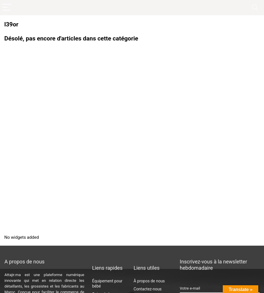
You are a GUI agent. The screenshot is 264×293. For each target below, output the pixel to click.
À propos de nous (149, 281)
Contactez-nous (148, 289)
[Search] (255, 7)
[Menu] (7, 7)
